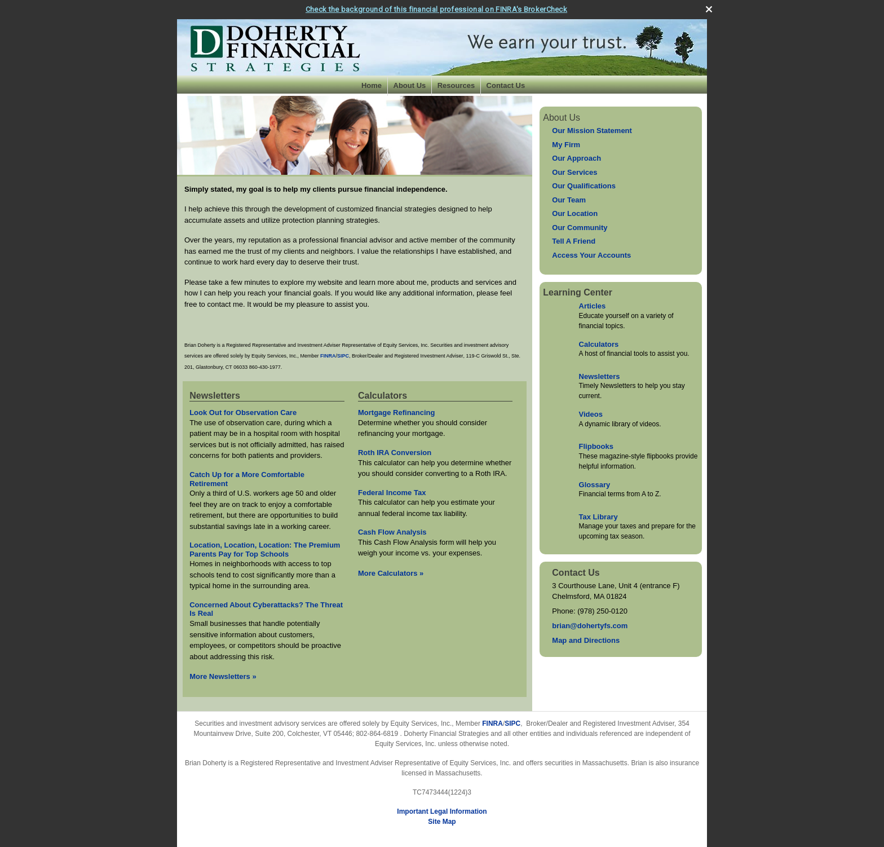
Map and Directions (586, 640)
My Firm (566, 144)
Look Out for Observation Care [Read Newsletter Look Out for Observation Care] (243, 412)
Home (371, 85)
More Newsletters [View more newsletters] (223, 676)
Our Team (569, 200)
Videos (591, 414)
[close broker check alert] (709, 9)
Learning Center (577, 292)
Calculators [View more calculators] (382, 395)
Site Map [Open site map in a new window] (442, 822)
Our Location (575, 213)
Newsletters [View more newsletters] (214, 395)
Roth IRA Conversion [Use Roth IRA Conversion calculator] (394, 452)
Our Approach (576, 158)
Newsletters (599, 376)
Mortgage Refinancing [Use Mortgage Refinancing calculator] (396, 412)
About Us (410, 85)
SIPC (512, 723)
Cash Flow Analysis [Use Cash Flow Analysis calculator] (392, 532)
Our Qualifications (584, 186)
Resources (456, 85)
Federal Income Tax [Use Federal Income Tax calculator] (392, 492)
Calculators (599, 344)
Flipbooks (596, 446)
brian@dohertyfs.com (589, 625)
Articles (592, 306)
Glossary (595, 484)
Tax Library (598, 517)
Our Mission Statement (592, 130)
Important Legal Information (442, 811)
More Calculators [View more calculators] (390, 573)
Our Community (579, 227)
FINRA (492, 723)
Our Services (574, 172)
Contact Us (506, 85)
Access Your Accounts (591, 255)
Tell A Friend (573, 241)
